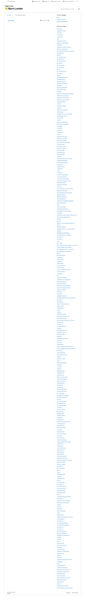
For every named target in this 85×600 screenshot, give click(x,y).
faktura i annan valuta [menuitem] (62, 377)
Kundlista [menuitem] (59, 156)
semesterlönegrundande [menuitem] (63, 525)
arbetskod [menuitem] (59, 300)
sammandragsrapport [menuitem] (62, 523)
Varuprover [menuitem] (59, 294)
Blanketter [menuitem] (59, 85)
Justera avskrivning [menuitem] (62, 136)
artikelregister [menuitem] (60, 308)
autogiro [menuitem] (59, 312)
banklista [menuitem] (59, 328)
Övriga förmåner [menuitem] (61, 575)
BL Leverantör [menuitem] (60, 67)
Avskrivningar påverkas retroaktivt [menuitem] (65, 51)
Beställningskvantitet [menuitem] (62, 77)
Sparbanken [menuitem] (60, 257)
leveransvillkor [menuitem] (60, 454)
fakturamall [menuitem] (60, 385)
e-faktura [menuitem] (59, 367)
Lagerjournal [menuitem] (60, 164)
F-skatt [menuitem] (59, 103)
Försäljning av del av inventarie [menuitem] (64, 114)
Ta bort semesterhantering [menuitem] (63, 269)
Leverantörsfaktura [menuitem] (62, 177)
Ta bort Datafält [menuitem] (61, 265)
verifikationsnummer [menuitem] (62, 567)
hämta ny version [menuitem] (61, 409)
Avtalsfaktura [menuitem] (60, 53)
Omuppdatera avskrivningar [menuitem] (64, 211)
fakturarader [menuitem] (60, 387)
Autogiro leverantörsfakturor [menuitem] (64, 47)
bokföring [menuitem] (59, 350)
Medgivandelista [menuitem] (61, 195)
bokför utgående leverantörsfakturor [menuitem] (66, 348)
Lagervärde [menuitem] (60, 168)
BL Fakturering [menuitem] (60, 65)
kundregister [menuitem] (60, 446)
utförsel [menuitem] (59, 557)
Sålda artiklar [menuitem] (60, 263)
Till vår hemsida (11, 1)
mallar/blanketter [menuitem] (61, 474)
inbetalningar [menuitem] (60, 411)
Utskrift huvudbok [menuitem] (61, 283)
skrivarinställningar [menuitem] (61, 533)
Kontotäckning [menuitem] (60, 144)
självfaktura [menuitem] (60, 529)
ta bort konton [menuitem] (60, 543)
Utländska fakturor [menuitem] (62, 281)
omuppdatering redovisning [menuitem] (64, 496)
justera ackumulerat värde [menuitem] (63, 421)
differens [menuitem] (59, 365)
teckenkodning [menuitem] (60, 549)
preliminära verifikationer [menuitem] (63, 502)
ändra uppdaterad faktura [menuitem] (63, 577)
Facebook (35, 1)
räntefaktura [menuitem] (60, 521)
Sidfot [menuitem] (58, 253)
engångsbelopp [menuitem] (61, 371)
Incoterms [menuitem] (59, 130)
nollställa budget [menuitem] (61, 490)
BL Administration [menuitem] (61, 57)
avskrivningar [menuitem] (60, 322)
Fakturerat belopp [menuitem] (61, 106)
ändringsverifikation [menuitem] (62, 579)
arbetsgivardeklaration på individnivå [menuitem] (66, 298)
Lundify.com (55, 1)
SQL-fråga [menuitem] (59, 243)
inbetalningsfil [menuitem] (60, 413)
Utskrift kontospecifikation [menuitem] (64, 285)
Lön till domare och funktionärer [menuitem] (65, 188)
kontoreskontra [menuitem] (61, 438)
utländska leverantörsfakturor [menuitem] (64, 559)
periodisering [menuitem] (60, 498)
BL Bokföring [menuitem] (60, 59)
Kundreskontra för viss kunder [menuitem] (64, 158)
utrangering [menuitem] (60, 561)
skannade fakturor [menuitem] (61, 531)
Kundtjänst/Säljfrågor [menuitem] (62, 160)
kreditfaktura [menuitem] (60, 444)
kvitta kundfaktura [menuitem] (61, 448)
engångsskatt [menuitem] (60, 373)
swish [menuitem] (58, 541)
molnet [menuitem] (58, 480)
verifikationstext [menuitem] (61, 573)
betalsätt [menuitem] (59, 336)
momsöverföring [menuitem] (61, 488)
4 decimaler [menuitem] (60, 37)
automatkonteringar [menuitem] (62, 318)
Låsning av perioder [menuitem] (62, 184)
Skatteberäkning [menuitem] (61, 255)
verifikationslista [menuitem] (61, 565)
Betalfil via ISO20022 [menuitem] (62, 83)
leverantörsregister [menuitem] (61, 456)
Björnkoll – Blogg (68, 1)
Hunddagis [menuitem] (59, 126)
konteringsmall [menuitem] (60, 431)
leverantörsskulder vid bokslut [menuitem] (64, 460)
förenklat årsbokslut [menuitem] (62, 397)
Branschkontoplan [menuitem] (61, 89)
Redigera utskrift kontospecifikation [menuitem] (66, 229)
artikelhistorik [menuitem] (60, 306)
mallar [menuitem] (58, 472)
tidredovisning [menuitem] (60, 553)
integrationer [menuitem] (60, 419)
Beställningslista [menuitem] (61, 79)
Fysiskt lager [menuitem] (60, 112)
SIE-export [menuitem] (59, 237)
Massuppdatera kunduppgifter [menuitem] (64, 192)
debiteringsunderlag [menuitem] (62, 362)
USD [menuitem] (58, 275)
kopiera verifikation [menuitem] (62, 440)
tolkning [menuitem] (59, 555)
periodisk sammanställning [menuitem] (63, 500)
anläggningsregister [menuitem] (62, 296)
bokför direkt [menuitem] (60, 344)
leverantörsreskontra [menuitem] (62, 458)
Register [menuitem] (59, 231)
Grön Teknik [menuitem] (60, 118)
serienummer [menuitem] (60, 527)
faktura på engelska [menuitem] (62, 379)
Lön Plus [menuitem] (59, 186)
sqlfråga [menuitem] (59, 537)
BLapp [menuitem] (58, 75)
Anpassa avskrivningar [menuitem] (62, 43)
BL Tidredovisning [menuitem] (61, 71)
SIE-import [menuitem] (59, 239)
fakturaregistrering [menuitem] (61, 389)
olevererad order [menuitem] (61, 492)
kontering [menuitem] (59, 429)
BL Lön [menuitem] (59, 69)
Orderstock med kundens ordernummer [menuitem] (67, 215)
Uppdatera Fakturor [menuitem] (62, 277)
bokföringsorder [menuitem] (61, 352)
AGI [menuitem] (58, 39)
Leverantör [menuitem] (59, 172)
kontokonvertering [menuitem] (61, 433)
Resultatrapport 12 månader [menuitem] (64, 235)
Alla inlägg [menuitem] (59, 29)
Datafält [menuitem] (59, 91)
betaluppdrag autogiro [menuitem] (62, 338)
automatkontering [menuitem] (61, 314)
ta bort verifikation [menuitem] (61, 545)
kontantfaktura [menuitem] (61, 425)
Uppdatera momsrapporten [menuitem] (64, 279)
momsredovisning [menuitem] (61, 486)
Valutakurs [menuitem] (59, 292)
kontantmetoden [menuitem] (61, 427)
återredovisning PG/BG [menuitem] (63, 586)
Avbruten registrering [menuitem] (62, 49)
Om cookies (75, 592)
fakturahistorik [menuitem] (60, 383)
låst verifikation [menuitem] (61, 468)
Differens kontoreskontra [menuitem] (63, 97)
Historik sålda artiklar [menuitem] (62, 122)
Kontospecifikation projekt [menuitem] (63, 142)
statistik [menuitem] (59, 539)
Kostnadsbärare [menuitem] (61, 152)
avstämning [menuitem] (60, 324)
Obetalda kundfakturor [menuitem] (62, 209)
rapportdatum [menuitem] (60, 515)
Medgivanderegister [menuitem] (62, 197)
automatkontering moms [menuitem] (63, 316)
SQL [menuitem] (58, 241)
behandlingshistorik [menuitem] (62, 330)
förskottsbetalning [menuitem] (61, 401)
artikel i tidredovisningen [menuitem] (63, 304)
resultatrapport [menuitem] (61, 519)
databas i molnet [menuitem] (61, 358)
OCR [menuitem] (58, 205)
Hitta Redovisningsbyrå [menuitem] (63, 124)
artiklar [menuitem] (58, 310)
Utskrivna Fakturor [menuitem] (61, 290)
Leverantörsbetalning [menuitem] (62, 174)
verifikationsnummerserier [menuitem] (63, 569)
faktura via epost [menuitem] (61, 381)
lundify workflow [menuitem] (61, 462)
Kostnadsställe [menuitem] (60, 154)
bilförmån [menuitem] (59, 340)
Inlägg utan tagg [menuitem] (61, 31)
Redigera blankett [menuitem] (61, 227)
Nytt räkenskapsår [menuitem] (61, 203)
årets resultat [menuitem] (60, 582)
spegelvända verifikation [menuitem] (63, 535)
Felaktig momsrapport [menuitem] (62, 110)
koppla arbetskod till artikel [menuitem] (64, 442)
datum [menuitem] (58, 360)
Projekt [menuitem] (59, 219)
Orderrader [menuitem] (59, 213)
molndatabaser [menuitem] (61, 478)
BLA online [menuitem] (59, 73)
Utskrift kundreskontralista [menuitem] (64, 288)
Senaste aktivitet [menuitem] (61, 19)
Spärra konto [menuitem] (60, 259)
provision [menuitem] (59, 507)
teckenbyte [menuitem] (60, 547)
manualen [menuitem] (59, 476)
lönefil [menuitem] (58, 470)
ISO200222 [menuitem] (59, 128)
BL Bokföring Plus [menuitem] (61, 61)
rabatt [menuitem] (58, 513)
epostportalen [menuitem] (60, 375)
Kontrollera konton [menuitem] (61, 146)
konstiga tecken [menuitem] (61, 423)
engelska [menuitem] (59, 369)
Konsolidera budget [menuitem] (62, 140)
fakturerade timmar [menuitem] (62, 391)
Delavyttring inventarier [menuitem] (63, 95)
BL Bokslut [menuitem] (60, 63)
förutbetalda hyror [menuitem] (61, 405)
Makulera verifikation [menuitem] (62, 190)
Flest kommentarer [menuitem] (62, 21)
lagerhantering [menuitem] (60, 452)
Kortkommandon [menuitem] (61, 148)
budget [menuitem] (59, 356)
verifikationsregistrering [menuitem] (63, 571)
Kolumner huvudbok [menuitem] (62, 138)
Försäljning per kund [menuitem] (62, 116)
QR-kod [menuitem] (59, 221)
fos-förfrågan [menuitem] (60, 393)
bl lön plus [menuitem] (59, 342)
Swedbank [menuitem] (59, 261)
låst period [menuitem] (59, 466)
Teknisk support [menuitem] (61, 271)
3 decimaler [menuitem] (60, 35)
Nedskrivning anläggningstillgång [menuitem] (65, 201)
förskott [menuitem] (59, 399)
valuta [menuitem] (58, 563)
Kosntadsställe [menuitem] (60, 150)
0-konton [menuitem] (59, 33)
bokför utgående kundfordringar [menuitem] (65, 346)
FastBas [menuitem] (59, 108)
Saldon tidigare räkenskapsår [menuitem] (64, 247)
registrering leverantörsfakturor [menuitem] (65, 517)
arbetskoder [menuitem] (60, 302)
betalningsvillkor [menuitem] (61, 334)
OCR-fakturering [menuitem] (61, 207)
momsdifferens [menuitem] (61, 482)
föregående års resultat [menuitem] (63, 395)
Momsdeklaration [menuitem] (61, 199)
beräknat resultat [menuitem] (61, 332)
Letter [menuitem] (58, 170)
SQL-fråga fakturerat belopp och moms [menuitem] (67, 245)
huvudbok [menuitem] (59, 407)
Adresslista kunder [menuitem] (61, 41)
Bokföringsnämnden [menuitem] (62, 87)
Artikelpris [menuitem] (59, 45)
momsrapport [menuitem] (60, 484)
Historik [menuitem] (59, 120)
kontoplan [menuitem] (59, 436)
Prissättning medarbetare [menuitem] (63, 217)
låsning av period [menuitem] (61, 464)
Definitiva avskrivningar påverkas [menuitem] (65, 93)
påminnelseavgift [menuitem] (61, 511)
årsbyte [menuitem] (59, 584)
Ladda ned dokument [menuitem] (62, 162)
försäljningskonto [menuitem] (61, 403)
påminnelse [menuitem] (60, 509)
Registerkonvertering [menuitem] (63, 233)
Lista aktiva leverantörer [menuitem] (63, 179)
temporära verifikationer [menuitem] (63, 551)
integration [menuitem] (59, 417)
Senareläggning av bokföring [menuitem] (64, 251)
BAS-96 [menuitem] (59, 55)
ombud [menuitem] (59, 494)
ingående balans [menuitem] (61, 415)
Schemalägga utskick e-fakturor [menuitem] (65, 249)
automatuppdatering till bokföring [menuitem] (65, 320)
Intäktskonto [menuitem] (60, 132)
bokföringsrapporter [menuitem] (62, 354)
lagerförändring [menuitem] (61, 450)
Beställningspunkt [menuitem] (61, 81)
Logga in (68, 592)
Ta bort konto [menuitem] (60, 267)
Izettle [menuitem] (58, 134)
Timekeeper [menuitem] (60, 273)
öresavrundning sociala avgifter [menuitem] (65, 588)
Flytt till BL (29, 20)
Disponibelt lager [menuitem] (61, 101)
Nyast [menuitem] (58, 17)
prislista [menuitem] (59, 505)
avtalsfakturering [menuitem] (61, 326)
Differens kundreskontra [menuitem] (63, 99)
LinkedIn (45, 1)
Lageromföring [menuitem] (61, 166)
